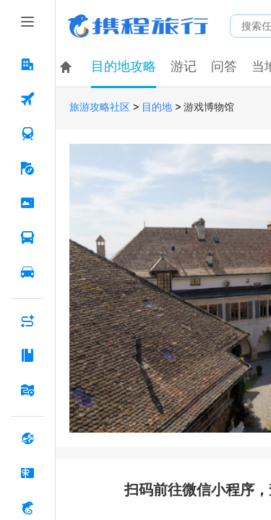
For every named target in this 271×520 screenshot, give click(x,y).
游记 (184, 66)
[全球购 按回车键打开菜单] (27, 438)
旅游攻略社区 (99, 107)
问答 (224, 66)
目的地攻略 (123, 66)
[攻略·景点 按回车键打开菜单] (27, 355)
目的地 (157, 107)
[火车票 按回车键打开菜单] (27, 133)
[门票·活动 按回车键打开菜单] (27, 203)
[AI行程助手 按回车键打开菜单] (27, 321)
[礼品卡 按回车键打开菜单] (27, 473)
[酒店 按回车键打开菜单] (27, 64)
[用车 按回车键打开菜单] (27, 272)
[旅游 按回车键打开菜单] (27, 168)
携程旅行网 (138, 26)
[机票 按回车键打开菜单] (27, 99)
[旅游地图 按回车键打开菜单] (27, 390)
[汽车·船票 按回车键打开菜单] (27, 237)
